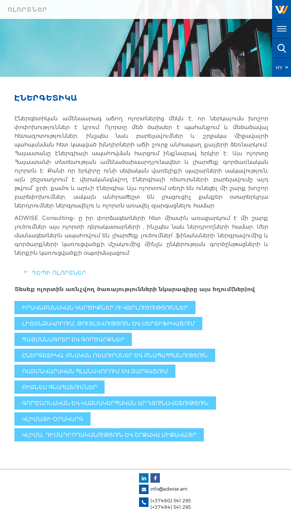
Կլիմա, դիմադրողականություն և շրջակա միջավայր (109, 435)
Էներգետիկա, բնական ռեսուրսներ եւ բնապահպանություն (115, 355)
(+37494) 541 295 (170, 507)
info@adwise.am (169, 489)
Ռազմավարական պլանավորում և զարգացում (95, 371)
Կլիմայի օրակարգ (52, 419)
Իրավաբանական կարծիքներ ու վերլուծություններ (105, 307)
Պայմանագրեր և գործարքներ (73, 339)
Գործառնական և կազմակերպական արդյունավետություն (115, 403)
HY (279, 67)
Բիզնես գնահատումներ (59, 387)
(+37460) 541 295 (170, 501)
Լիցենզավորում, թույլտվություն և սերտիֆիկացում (108, 323)
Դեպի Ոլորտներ (58, 272)
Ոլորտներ (27, 9)
